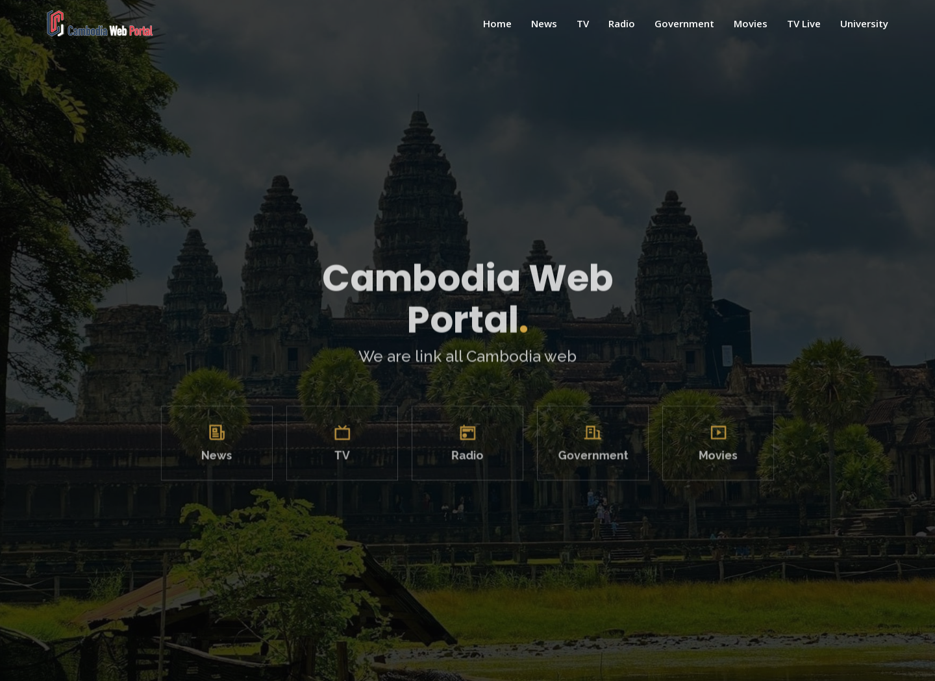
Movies (750, 23)
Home (497, 23)
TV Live (804, 23)
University (864, 23)
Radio (621, 23)
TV (583, 23)
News (544, 23)
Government (684, 23)
